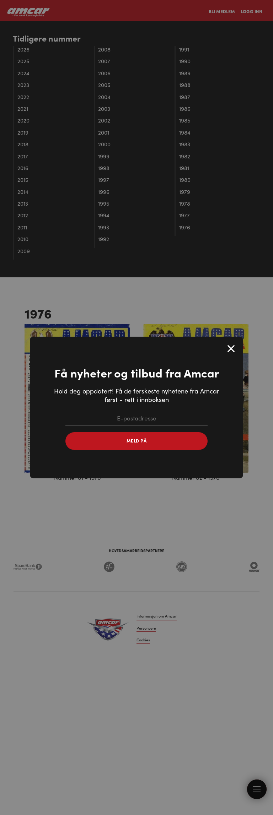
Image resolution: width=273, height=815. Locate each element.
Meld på (137, 441)
